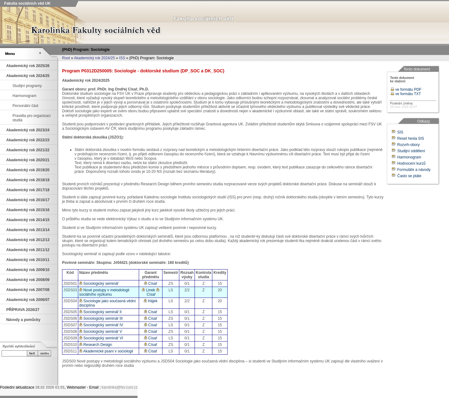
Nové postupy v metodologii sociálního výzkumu (104, 292)
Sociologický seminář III (101, 318)
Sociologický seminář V (100, 331)
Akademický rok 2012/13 (28, 240)
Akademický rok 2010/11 (28, 260)
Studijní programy (27, 86)
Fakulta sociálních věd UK (27, 3)
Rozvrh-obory (408, 145)
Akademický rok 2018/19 (28, 180)
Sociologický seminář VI (101, 338)
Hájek (150, 301)
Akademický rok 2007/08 (28, 290)
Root (66, 58)
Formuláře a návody (414, 169)
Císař (150, 283)
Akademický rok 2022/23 (28, 140)
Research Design (95, 344)
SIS (400, 132)
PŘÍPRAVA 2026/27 (23, 310)
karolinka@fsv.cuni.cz (120, 387)
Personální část (25, 106)
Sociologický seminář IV (101, 325)
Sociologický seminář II (100, 312)
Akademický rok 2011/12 (28, 250)
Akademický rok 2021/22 (28, 150)
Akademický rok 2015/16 (28, 210)
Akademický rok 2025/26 (28, 66)
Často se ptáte (409, 176)
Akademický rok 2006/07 (28, 300)
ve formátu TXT (406, 94)
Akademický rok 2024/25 (94, 58)
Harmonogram (24, 96)
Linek (148, 290)
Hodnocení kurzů (411, 163)
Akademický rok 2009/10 (28, 270)
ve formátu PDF (406, 89)
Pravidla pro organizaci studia (31, 118)
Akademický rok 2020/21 (28, 160)
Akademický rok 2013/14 (28, 230)
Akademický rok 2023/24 (28, 130)
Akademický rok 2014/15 (28, 220)
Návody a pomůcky (23, 320)
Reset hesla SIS (410, 138)
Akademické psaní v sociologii (106, 351)
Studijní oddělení (411, 151)
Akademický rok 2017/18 (28, 190)
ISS (122, 58)
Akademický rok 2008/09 (28, 280)
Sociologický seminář (98, 283)
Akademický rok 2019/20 (28, 170)
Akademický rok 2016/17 (28, 200)
